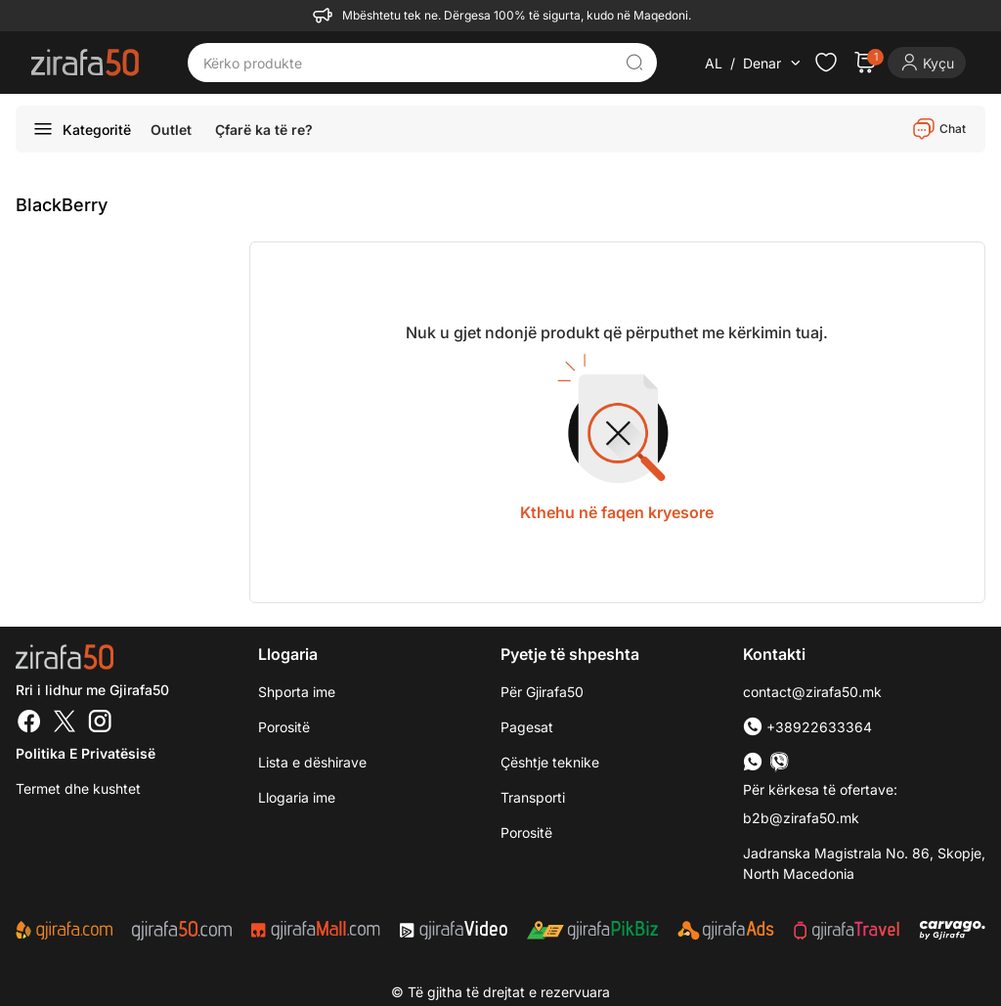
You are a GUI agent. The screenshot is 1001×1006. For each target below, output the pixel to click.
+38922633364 (807, 727)
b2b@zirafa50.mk (801, 817)
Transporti (532, 797)
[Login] (927, 62)
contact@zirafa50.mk (812, 691)
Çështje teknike (549, 762)
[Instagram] (99, 723)
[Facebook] (29, 723)
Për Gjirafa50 (542, 691)
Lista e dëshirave (312, 762)
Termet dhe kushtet (78, 788)
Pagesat (526, 727)
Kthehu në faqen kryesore (617, 512)
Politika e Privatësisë (85, 753)
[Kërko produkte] (408, 62)
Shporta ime (296, 691)
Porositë (526, 832)
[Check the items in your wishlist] (826, 62)
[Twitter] (64, 723)
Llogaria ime (296, 797)
